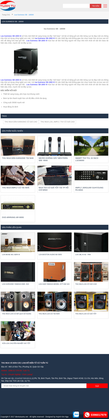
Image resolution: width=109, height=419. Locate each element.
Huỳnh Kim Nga (62, 417)
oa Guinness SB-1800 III (45, 38)
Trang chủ (6, 15)
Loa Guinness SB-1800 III (11, 36)
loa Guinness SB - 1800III (24, 15)
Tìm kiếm (95, 6)
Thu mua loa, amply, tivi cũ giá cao (57, 122)
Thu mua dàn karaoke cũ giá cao (21, 122)
